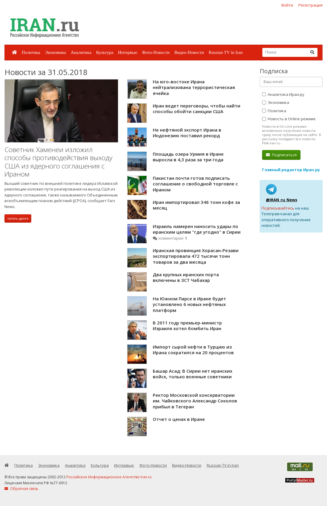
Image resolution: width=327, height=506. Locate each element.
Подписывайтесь (277, 208)
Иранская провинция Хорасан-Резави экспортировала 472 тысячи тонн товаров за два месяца (196, 256)
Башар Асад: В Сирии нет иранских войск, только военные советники (192, 374)
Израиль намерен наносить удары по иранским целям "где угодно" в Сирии (197, 229)
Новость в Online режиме (289, 118)
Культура (104, 52)
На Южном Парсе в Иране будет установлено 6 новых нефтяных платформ (189, 304)
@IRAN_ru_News (281, 199)
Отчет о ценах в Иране (179, 419)
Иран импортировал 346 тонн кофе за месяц (196, 205)
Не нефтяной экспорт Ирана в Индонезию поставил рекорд (187, 133)
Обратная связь (21, 488)
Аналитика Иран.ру (283, 94)
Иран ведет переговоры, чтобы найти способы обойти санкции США (196, 109)
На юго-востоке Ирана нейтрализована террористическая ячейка (194, 87)
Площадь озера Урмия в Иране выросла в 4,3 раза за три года (188, 157)
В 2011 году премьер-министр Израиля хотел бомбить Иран (187, 326)
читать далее (18, 218)
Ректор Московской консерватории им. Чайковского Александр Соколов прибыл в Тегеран (195, 401)
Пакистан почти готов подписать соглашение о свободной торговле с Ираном (195, 184)
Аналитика (81, 52)
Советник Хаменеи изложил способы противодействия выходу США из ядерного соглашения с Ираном (58, 162)
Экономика (55, 52)
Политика (31, 52)
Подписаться (281, 154)
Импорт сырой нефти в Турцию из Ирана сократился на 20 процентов (193, 350)
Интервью (127, 52)
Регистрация (310, 5)
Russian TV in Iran (226, 52)
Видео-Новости (189, 52)
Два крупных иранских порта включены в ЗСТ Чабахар (186, 277)
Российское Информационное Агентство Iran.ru (109, 477)
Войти (287, 5)
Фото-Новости (155, 52)
